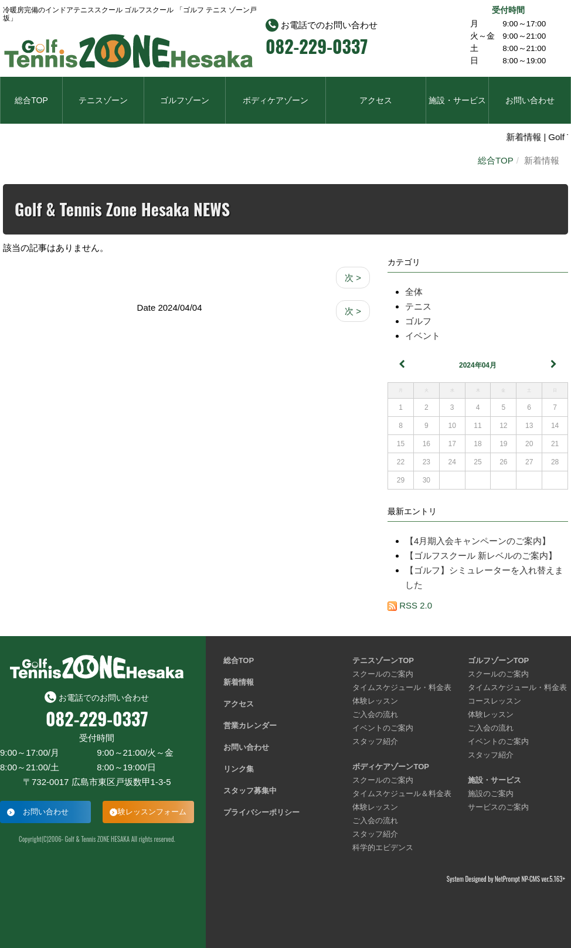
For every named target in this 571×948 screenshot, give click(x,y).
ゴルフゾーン (184, 100)
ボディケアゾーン (275, 100)
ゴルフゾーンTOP (498, 660)
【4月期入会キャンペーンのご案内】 (477, 541)
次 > (353, 278)
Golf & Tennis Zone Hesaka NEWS (122, 209)
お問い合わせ (530, 100)
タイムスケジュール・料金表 (401, 687)
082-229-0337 (317, 46)
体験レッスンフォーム (148, 811)
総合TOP (31, 100)
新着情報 (238, 682)
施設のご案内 (491, 793)
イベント (422, 336)
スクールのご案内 (382, 674)
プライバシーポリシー (261, 812)
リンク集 (238, 768)
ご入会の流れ (375, 714)
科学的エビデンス (382, 847)
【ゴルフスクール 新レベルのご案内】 (481, 555)
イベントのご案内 (382, 727)
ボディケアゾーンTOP (390, 766)
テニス (418, 306)
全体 (414, 292)
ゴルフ (418, 321)
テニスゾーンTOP (383, 660)
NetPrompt (507, 879)
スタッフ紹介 (375, 741)
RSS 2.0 (410, 605)
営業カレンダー (250, 725)
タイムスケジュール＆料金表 (401, 793)
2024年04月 (478, 365)
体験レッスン (375, 700)
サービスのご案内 (498, 807)
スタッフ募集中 (250, 790)
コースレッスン (494, 700)
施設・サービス (457, 100)
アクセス (375, 100)
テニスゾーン (103, 100)
